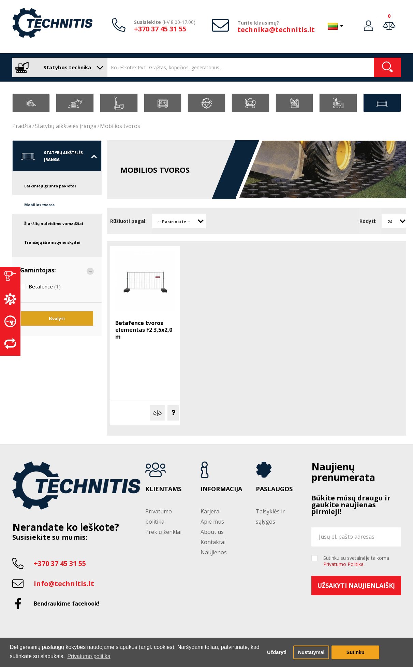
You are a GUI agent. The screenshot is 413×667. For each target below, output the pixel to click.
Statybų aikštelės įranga (66, 126)
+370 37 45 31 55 (160, 28)
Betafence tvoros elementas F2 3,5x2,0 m (143, 329)
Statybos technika (58, 67)
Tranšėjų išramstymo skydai (52, 242)
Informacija (221, 489)
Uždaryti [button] (276, 652)
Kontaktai (213, 542)
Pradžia (21, 126)
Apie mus (212, 521)
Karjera (210, 511)
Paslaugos (274, 489)
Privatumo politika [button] (88, 656)
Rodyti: (368, 221)
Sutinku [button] (355, 652)
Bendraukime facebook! (67, 603)
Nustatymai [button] (311, 652)
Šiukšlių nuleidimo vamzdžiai (53, 223)
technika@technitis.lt (276, 29)
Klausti (173, 413)
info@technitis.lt (64, 583)
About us (212, 532)
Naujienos (214, 552)
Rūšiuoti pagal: (128, 221)
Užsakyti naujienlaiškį (356, 585)
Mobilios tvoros (120, 126)
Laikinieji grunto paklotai (50, 185)
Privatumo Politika (343, 564)
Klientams (163, 489)
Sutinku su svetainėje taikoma (356, 561)
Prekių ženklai (163, 532)
